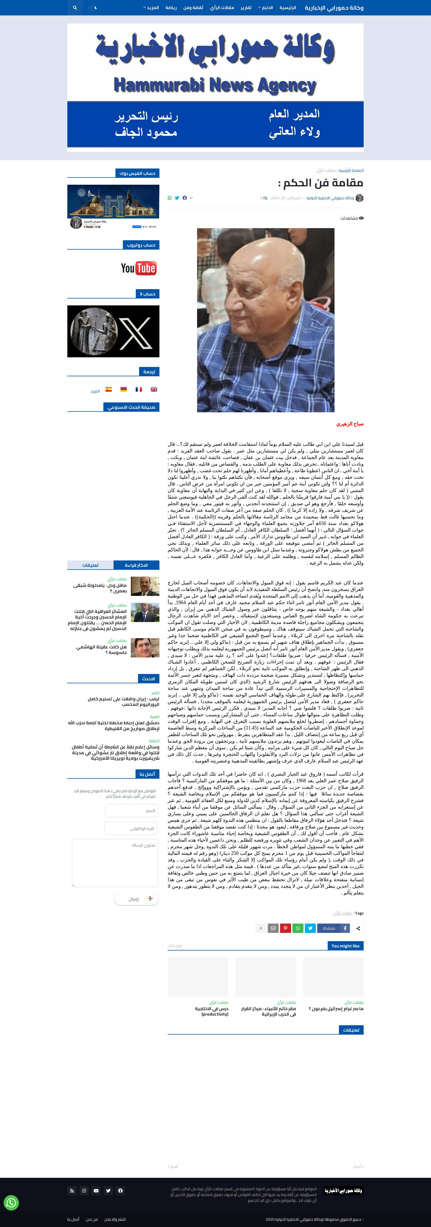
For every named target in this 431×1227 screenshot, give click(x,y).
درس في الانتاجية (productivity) (211, 1011)
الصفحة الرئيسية (351, 170)
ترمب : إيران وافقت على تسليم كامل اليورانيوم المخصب (123, 702)
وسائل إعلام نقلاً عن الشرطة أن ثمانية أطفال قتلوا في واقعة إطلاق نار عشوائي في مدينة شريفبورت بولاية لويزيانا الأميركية (115, 752)
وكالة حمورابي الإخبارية (334, 7)
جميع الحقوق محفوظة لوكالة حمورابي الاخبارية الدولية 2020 (313, 1219)
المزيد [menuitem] (153, 8)
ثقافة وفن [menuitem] (193, 8)
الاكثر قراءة (136, 565)
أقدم (174, 1167)
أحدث (357, 1167)
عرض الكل (175, 945)
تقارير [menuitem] (246, 8)
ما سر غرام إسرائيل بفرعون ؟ (336, 1009)
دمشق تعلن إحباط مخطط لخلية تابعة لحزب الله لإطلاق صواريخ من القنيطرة (113, 725)
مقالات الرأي (326, 170)
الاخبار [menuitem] (267, 8)
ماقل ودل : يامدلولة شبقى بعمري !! (100, 588)
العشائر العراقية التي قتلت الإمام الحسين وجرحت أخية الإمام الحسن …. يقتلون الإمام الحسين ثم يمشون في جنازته (97, 620)
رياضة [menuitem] (171, 8)
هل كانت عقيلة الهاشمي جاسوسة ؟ (101, 650)
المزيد (95, 391)
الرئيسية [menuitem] (288, 8)
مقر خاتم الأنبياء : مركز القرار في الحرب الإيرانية (268, 1011)
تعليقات (90, 565)
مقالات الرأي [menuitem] (222, 8)
